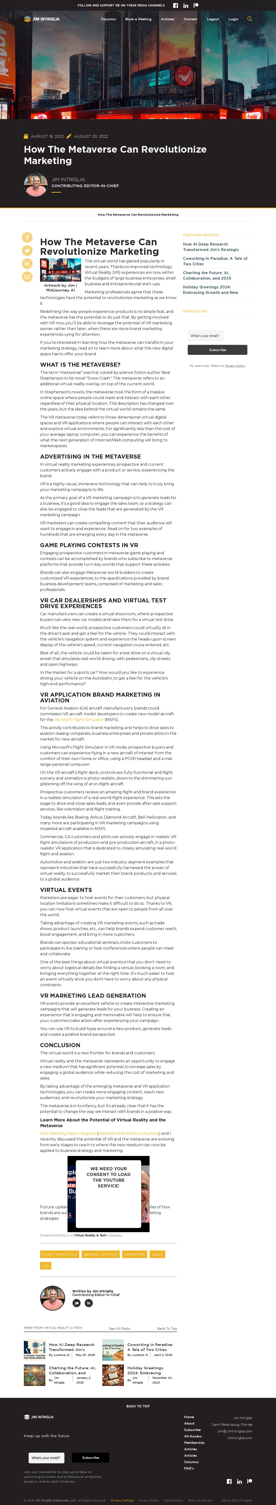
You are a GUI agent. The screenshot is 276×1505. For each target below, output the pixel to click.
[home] (42, 19)
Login (234, 19)
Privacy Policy (235, 367)
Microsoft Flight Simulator (79, 719)
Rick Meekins (52, 1133)
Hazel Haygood (81, 1133)
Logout (213, 19)
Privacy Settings (122, 1500)
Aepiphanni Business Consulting (128, 1133)
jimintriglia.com (240, 1438)
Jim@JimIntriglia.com (234, 1431)
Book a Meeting (138, 19)
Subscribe (217, 351)
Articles (167, 19)
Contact (190, 19)
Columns (108, 19)
